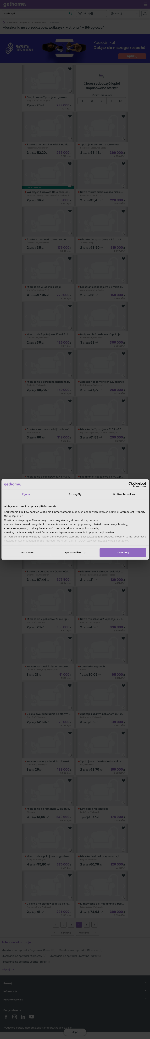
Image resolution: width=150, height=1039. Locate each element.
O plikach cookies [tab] (124, 494)
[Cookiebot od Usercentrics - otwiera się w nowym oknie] (131, 484)
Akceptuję (123, 552)
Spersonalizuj (75, 552)
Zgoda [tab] (26, 494)
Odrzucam (27, 552)
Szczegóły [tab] (75, 494)
